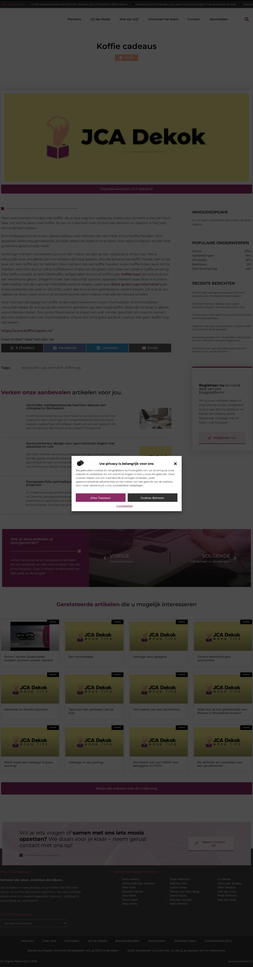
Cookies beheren (152, 498)
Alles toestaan (100, 498)
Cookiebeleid (124, 505)
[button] (175, 464)
